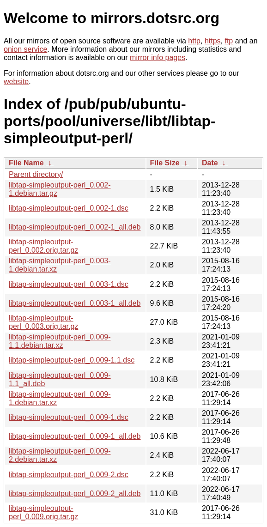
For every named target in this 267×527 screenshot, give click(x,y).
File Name (26, 163)
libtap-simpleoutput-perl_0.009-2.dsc (68, 475)
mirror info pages (157, 57)
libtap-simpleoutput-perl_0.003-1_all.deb (75, 303)
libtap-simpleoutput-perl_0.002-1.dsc (68, 208)
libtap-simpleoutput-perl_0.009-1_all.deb (75, 436)
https (213, 41)
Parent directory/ (36, 174)
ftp (229, 41)
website (16, 81)
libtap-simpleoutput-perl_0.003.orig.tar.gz (43, 322)
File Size (165, 163)
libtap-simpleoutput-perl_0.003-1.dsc (68, 284)
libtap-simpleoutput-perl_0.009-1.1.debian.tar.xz (60, 341)
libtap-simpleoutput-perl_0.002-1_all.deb (75, 227)
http (194, 41)
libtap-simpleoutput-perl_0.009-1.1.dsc (71, 360)
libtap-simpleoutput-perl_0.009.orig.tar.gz (43, 512)
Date (210, 163)
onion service (25, 49)
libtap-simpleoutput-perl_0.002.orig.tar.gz (43, 246)
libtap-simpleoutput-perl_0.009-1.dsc (68, 417)
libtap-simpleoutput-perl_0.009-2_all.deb (75, 493)
